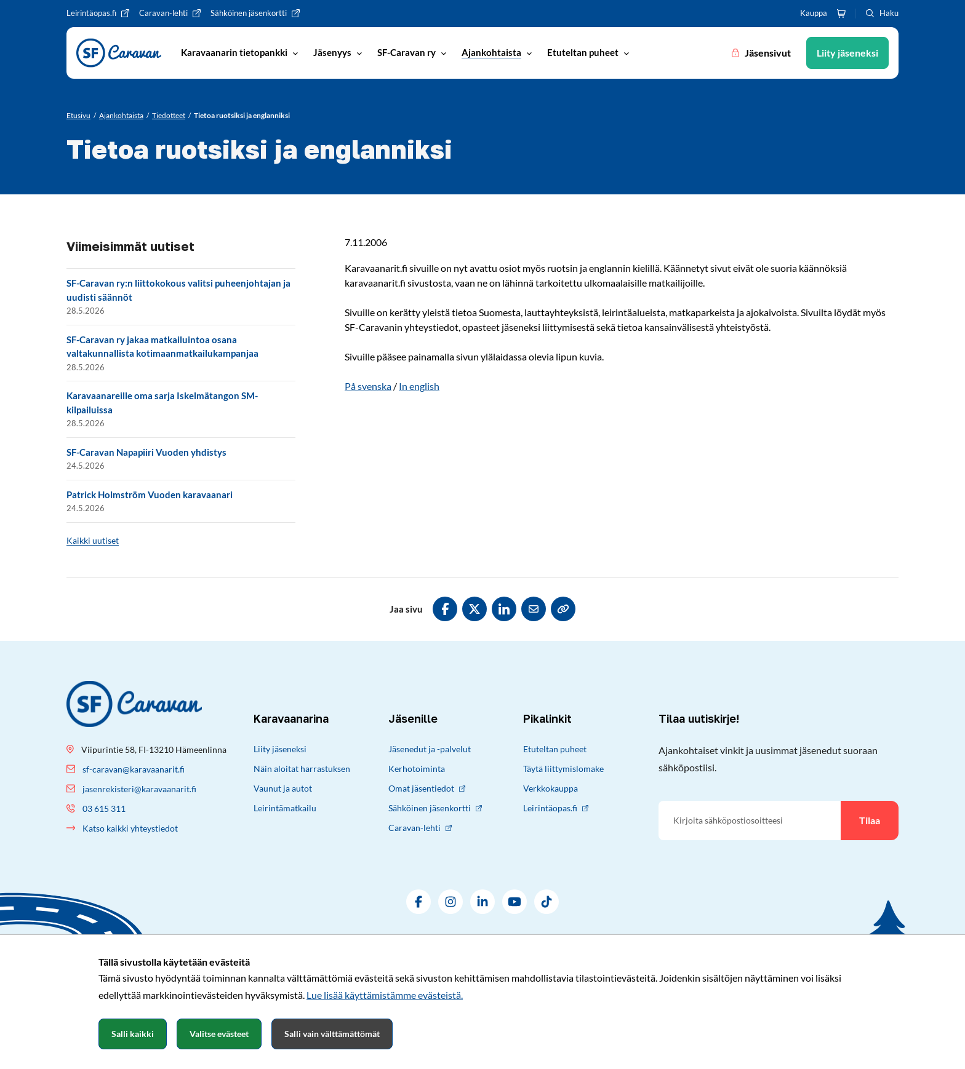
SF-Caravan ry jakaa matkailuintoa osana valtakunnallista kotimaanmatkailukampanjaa (162, 346)
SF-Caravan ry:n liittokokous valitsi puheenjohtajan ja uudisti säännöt (178, 290)
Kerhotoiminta (416, 768)
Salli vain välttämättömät (332, 1033)
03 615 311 (104, 808)
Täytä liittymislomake (563, 768)
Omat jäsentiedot (426, 788)
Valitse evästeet (219, 1033)
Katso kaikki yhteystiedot (130, 828)
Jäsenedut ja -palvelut (429, 749)
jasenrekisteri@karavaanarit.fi (139, 789)
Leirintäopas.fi (555, 808)
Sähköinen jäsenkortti (435, 808)
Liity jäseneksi (280, 749)
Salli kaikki (132, 1033)
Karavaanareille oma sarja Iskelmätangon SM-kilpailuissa (162, 402)
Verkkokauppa (550, 788)
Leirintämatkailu (285, 808)
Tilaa (869, 820)
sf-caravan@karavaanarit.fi (133, 769)
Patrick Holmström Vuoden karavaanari (149, 494)
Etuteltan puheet (555, 749)
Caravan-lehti (420, 827)
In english (419, 386)
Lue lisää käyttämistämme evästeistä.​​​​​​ (384, 995)
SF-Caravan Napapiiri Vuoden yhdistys (146, 452)
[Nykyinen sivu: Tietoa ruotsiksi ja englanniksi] (242, 115)
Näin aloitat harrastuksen (302, 768)
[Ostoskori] (841, 13)
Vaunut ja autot (283, 788)
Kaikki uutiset (92, 540)
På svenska (368, 386)
